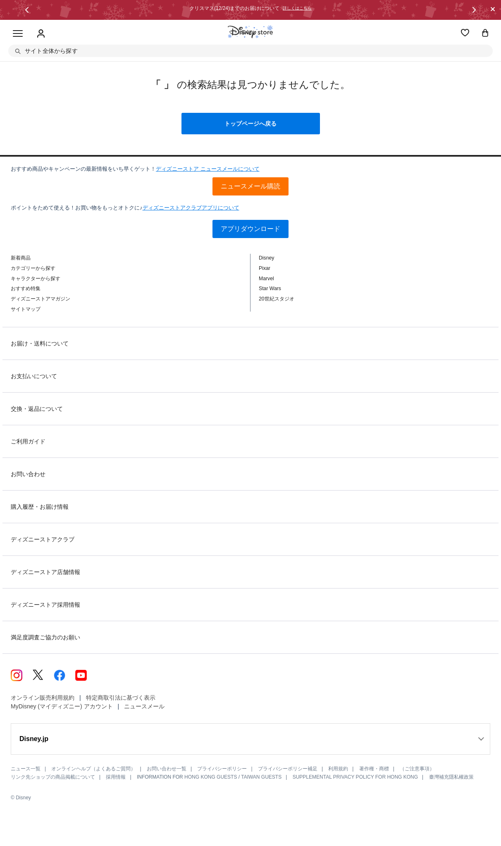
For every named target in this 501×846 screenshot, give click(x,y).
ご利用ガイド (28, 441)
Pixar (264, 268)
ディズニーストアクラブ (42, 539)
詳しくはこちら (297, 8)
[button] (27, 10)
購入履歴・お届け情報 (40, 506)
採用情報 (116, 777)
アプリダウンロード (250, 228)
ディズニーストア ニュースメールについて (208, 169)
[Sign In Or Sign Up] (41, 33)
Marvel (266, 278)
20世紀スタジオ (276, 299)
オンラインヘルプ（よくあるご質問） (93, 769)
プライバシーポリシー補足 (287, 769)
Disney (266, 258)
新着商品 (21, 258)
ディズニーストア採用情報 (45, 604)
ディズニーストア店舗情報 (45, 572)
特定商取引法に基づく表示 (120, 697)
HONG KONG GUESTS (210, 777)
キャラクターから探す (35, 278)
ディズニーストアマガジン (40, 299)
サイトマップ (26, 309)
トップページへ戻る (250, 123)
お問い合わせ (28, 474)
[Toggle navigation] (17, 34)
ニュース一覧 (26, 769)
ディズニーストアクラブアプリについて (191, 208)
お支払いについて (34, 376)
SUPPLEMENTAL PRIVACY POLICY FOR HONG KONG (355, 777)
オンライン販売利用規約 (42, 697)
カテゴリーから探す (33, 268)
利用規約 (338, 769)
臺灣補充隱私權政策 (451, 777)
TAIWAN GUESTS (261, 777)
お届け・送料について (40, 343)
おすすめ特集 (26, 288)
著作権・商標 (374, 769)
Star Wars (270, 288)
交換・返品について (37, 408)
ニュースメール (144, 706)
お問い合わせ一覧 (166, 769)
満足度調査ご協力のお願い (45, 637)
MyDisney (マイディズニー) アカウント (62, 706)
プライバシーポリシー (222, 769)
